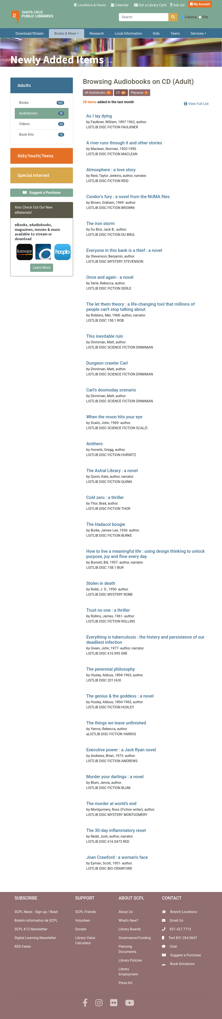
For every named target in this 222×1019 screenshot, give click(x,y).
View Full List (196, 104)
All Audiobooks (98, 93)
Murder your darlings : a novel (115, 776)
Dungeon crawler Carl (107, 363)
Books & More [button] (65, 33)
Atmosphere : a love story (110, 169)
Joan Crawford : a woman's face (117, 857)
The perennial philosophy (110, 669)
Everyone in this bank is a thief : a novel (124, 250)
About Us (126, 912)
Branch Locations (183, 912)
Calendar (120, 5)
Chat (173, 946)
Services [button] (197, 33)
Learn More (42, 268)
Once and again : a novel (109, 277)
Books (41, 103)
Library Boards (130, 929)
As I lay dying (99, 116)
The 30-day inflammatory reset (116, 830)
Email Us (176, 920)
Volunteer (82, 920)
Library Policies (130, 960)
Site (203, 17)
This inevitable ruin (104, 336)
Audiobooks (41, 113)
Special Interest (33, 175)
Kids (156, 33)
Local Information (128, 33)
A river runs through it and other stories (124, 142)
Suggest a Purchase (185, 955)
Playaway (139, 93)
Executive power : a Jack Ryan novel (121, 749)
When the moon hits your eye (114, 416)
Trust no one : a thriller (108, 610)
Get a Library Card (150, 5)
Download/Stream (30, 33)
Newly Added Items (57, 59)
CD (121, 93)
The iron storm (100, 223)
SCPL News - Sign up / (32, 912)
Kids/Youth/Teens (35, 156)
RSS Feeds (23, 946)
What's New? (128, 920)
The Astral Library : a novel (112, 470)
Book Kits (41, 134)
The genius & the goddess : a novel (119, 696)
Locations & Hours (91, 4)
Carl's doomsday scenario (111, 390)
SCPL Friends (85, 912)
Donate (80, 929)
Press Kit (125, 983)
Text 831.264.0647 (182, 938)
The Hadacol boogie (105, 524)
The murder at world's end (111, 803)
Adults (24, 85)
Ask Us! (177, 5)
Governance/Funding (135, 938)
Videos (41, 124)
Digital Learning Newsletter (35, 938)
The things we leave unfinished (116, 723)
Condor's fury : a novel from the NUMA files (128, 196)
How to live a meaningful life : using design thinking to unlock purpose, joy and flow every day (145, 554)
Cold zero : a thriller (105, 497)
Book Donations (182, 964)
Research (97, 33)
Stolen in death (100, 583)
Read (54, 912)
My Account (200, 4)
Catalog (189, 17)
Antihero (94, 443)
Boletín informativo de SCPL (36, 920)
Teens (175, 33)
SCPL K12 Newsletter (31, 929)
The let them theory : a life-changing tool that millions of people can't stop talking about (140, 307)
